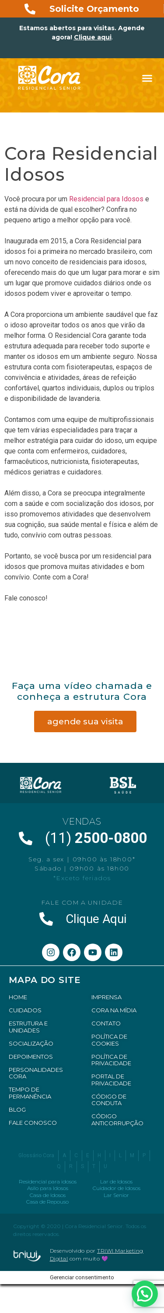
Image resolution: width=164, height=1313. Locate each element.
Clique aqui (93, 37)
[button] (147, 78)
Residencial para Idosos (106, 199)
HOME (18, 997)
